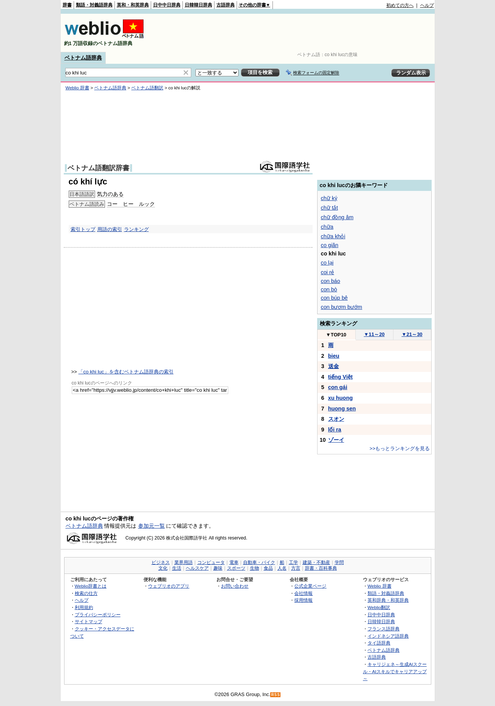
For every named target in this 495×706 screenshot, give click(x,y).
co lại (327, 263)
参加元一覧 (151, 526)
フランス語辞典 (384, 628)
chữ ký (329, 198)
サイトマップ (88, 621)
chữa (327, 227)
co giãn (330, 245)
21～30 (411, 334)
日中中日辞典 (167, 5)
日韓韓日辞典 (198, 5)
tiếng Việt (340, 377)
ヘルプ (427, 5)
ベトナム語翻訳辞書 (98, 168)
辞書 (67, 5)
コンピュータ (211, 562)
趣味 (218, 568)
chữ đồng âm (337, 217)
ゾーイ (336, 440)
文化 (163, 568)
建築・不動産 (316, 562)
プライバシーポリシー (98, 614)
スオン (336, 419)
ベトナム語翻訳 (147, 88)
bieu (334, 356)
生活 (176, 568)
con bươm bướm (342, 307)
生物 (254, 568)
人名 (282, 568)
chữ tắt (329, 208)
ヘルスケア (197, 568)
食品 (268, 568)
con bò (329, 289)
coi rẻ (327, 272)
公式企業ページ (310, 585)
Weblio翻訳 (379, 607)
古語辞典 (225, 5)
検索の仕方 (86, 593)
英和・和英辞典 (133, 5)
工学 (293, 562)
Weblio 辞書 (77, 88)
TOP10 (336, 335)
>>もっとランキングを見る (399, 448)
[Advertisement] (295, 33)
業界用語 (183, 562)
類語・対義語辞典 (94, 5)
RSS (275, 695)
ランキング (136, 229)
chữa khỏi (333, 236)
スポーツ (236, 568)
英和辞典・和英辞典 (388, 600)
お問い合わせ (234, 585)
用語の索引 (109, 229)
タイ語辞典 (379, 642)
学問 (339, 562)
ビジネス (161, 562)
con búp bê (334, 298)
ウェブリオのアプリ (168, 585)
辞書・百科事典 (321, 568)
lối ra (335, 430)
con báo (330, 281)
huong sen (342, 409)
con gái (337, 387)
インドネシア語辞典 (388, 635)
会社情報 (303, 593)
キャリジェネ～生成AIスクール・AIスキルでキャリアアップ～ (395, 671)
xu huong (340, 398)
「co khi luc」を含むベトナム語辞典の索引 (125, 372)
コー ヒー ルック (131, 204)
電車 (234, 562)
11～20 (374, 334)
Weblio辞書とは (90, 585)
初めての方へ (400, 5)
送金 (333, 366)
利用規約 (84, 607)
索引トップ (83, 229)
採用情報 (303, 600)
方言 (295, 568)
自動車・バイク (259, 562)
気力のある (110, 194)
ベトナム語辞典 (83, 58)
